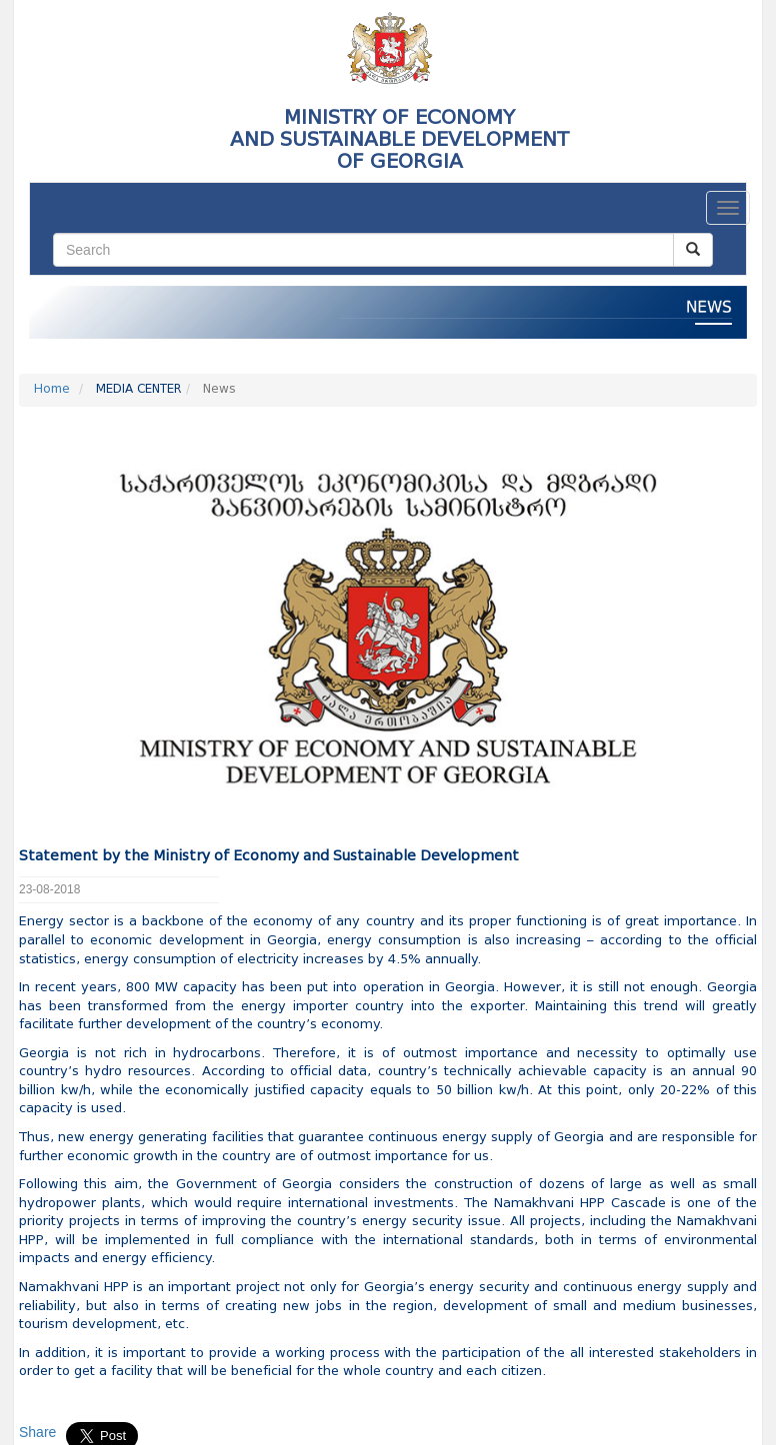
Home (52, 390)
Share (37, 1432)
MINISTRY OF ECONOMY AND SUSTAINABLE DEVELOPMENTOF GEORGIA (399, 139)
